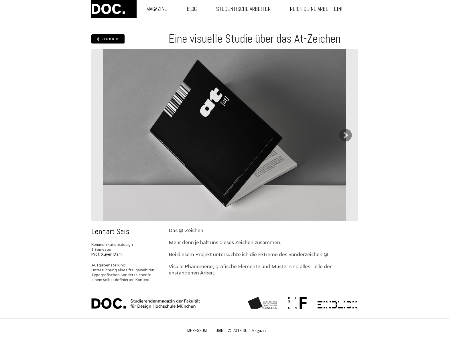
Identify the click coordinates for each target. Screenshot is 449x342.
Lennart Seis (110, 231)
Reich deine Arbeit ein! (316, 9)
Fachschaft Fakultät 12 (297, 303)
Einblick (337, 303)
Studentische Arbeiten (243, 9)
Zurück (110, 38)
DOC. (114, 9)
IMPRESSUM (196, 330)
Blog (192, 9)
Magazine (156, 9)
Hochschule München (263, 303)
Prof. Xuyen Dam (106, 254)
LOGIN (218, 330)
